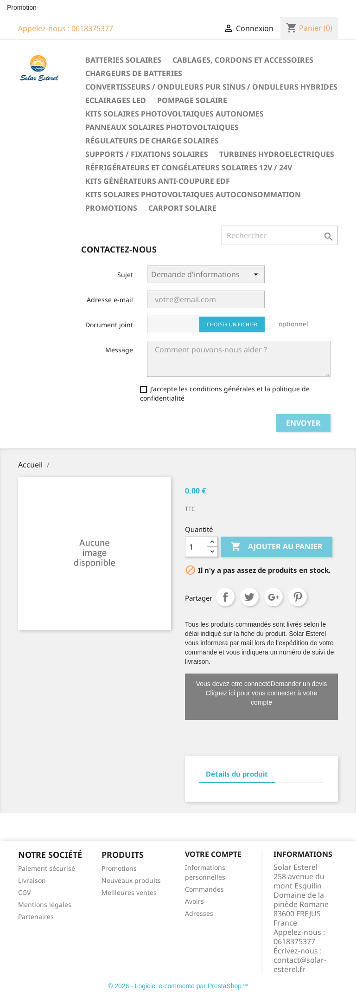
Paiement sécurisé (46, 868)
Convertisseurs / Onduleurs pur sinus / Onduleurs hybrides (211, 87)
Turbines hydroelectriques (276, 154)
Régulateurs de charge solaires (152, 141)
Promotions (111, 208)
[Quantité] (196, 547)
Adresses (199, 913)
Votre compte (213, 854)
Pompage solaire (192, 100)
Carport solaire (182, 208)
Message (119, 349)
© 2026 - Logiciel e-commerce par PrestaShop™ (178, 986)
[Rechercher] (280, 235)
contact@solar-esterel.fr (299, 964)
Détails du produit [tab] (237, 773)
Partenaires (36, 916)
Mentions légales (44, 904)
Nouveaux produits (131, 880)
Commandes (204, 889)
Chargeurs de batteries (133, 73)
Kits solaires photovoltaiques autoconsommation (193, 194)
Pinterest (297, 597)
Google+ (273, 597)
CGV (24, 892)
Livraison (32, 880)
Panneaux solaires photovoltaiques (162, 127)
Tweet (249, 597)
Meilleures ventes (129, 892)
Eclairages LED (115, 100)
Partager (225, 597)
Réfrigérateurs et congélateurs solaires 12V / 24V (188, 167)
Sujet (125, 274)
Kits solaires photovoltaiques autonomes (174, 114)
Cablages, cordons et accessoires (242, 60)
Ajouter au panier (276, 547)
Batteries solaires (123, 60)
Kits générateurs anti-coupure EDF (157, 181)
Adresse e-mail (110, 299)
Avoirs (194, 901)
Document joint (109, 324)
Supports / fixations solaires (146, 154)
